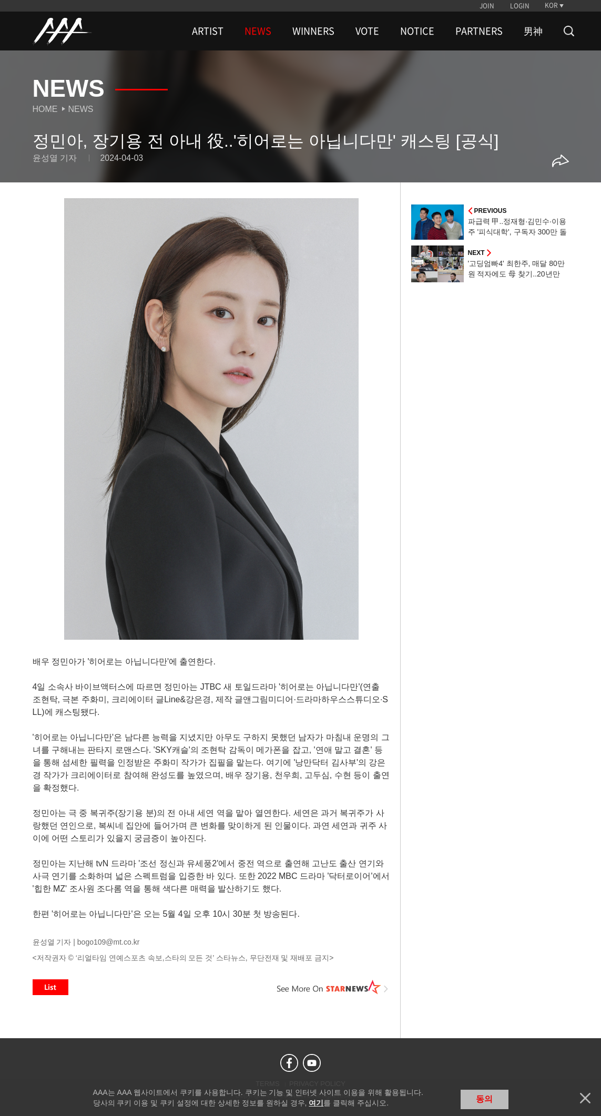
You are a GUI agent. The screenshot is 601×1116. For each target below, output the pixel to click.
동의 (484, 1098)
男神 (533, 31)
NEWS (258, 31)
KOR (551, 5)
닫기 (585, 1098)
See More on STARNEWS (333, 987)
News (81, 109)
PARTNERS (479, 31)
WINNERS (313, 31)
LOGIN (519, 6)
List (50, 987)
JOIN (487, 6)
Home (45, 109)
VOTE (367, 31)
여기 (316, 1103)
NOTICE (417, 31)
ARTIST (207, 31)
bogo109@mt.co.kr (108, 942)
